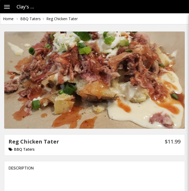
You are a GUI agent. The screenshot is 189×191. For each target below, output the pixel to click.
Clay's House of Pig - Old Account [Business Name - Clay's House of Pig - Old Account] (28, 6)
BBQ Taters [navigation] (30, 18)
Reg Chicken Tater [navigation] (62, 18)
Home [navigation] (9, 18)
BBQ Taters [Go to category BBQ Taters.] (22, 149)
